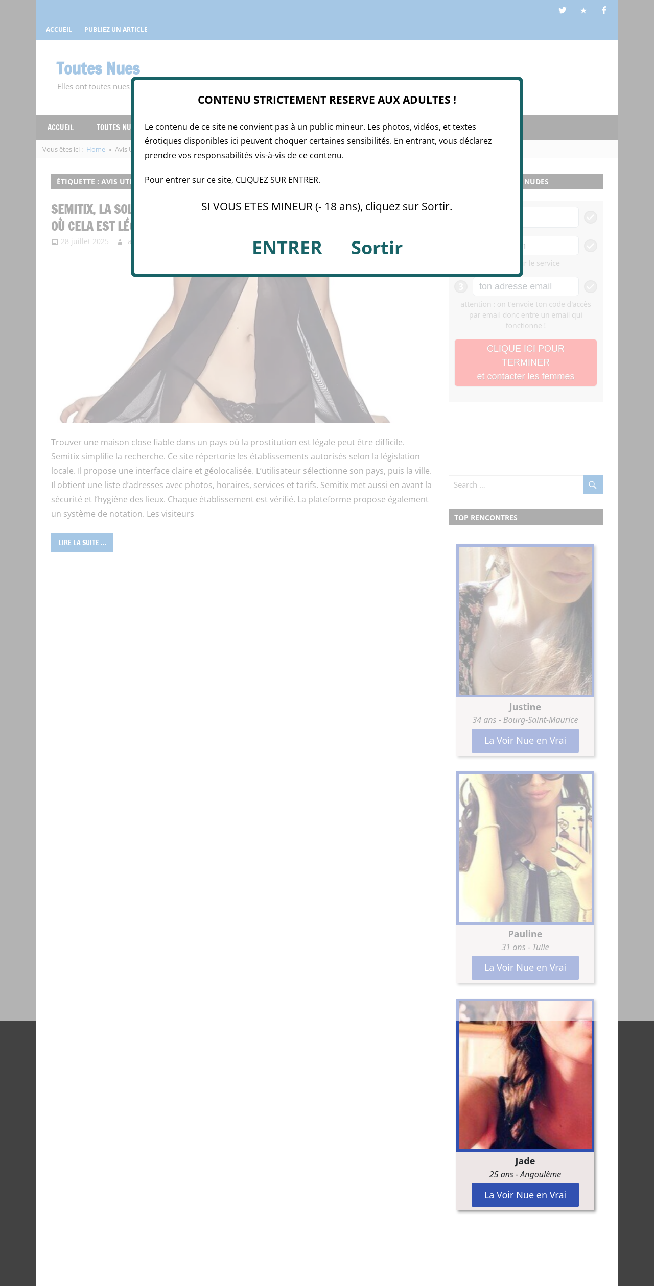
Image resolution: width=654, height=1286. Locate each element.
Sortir (377, 247)
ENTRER (287, 247)
